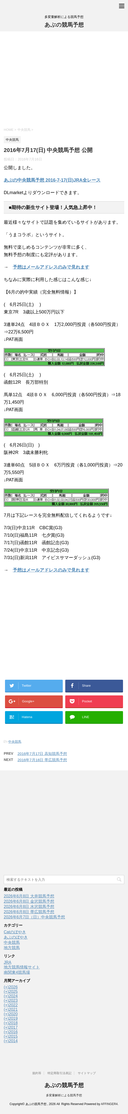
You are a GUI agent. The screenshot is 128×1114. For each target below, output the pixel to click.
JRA (7, 962)
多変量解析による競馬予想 (64, 1095)
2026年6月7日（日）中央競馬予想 (34, 917)
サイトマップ (87, 1073)
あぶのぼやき (16, 937)
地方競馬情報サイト (22, 967)
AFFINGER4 (109, 1104)
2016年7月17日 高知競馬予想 (42, 753)
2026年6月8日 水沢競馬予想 (29, 906)
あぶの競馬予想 (64, 25)
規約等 (36, 1073)
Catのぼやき (15, 932)
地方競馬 (12, 948)
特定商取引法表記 (60, 1073)
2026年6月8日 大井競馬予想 (29, 896)
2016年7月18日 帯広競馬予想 (42, 760)
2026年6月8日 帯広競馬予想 (29, 912)
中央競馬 (14, 741)
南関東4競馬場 (17, 972)
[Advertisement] (64, 79)
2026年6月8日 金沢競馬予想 (29, 901)
